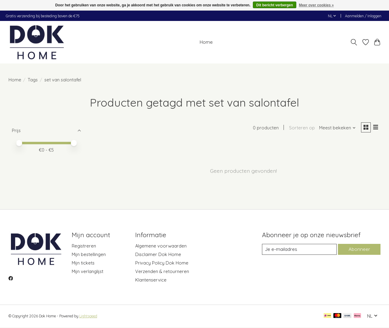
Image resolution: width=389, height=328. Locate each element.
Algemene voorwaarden (161, 246)
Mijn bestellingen (89, 255)
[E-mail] (299, 249)
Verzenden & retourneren (162, 272)
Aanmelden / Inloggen (363, 16)
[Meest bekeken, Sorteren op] (336, 128)
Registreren (84, 246)
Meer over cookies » (316, 5)
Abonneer (359, 250)
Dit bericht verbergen (274, 5)
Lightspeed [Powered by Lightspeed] (88, 316)
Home (206, 42)
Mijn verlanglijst (87, 272)
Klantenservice (151, 280)
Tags (33, 80)
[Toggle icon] (353, 42)
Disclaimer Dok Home (158, 255)
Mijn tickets (83, 263)
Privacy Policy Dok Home (161, 263)
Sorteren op (301, 128)
